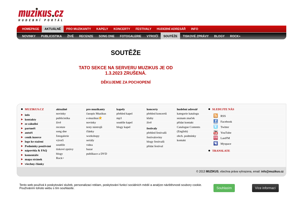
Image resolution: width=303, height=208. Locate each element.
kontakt (181, 140)
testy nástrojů (94, 127)
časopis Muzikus (96, 113)
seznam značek (186, 118)
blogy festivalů (155, 141)
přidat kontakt (185, 122)
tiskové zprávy (196, 36)
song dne (107, 36)
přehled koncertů (157, 113)
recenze (86, 36)
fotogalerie (130, 36)
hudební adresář (171, 28)
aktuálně (52, 28)
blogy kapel (123, 127)
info (194, 28)
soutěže (170, 36)
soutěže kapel (124, 122)
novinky (29, 36)
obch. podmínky (186, 135)
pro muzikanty (78, 28)
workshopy (92, 135)
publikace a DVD (96, 153)
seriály (90, 140)
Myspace (226, 143)
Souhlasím (224, 188)
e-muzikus (92, 118)
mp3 (119, 118)
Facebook (226, 121)
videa (89, 144)
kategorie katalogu (188, 113)
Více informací (265, 188)
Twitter (225, 127)
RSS (223, 115)
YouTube (226, 132)
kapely (102, 28)
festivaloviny (154, 137)
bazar (89, 149)
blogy (219, 36)
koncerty (121, 28)
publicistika (51, 36)
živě (70, 36)
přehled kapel (124, 113)
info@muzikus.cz (272, 171)
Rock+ (235, 36)
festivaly (144, 28)
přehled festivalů (157, 132)
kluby (150, 118)
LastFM (225, 138)
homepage (30, 28)
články (90, 131)
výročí (152, 36)
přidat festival (155, 146)
